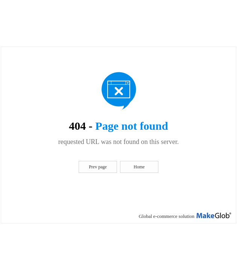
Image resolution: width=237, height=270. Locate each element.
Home (139, 167)
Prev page (98, 167)
